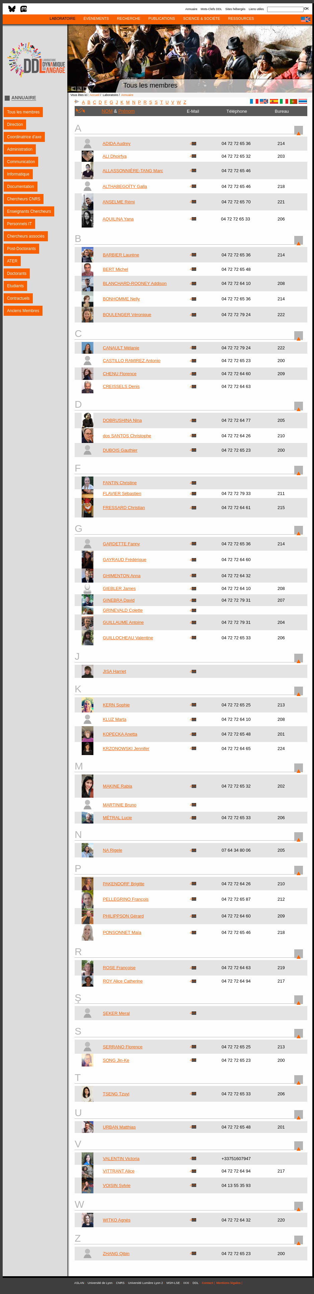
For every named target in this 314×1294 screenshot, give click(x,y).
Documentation (20, 186)
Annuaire (191, 9)
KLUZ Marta (114, 719)
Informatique (18, 174)
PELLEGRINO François (126, 899)
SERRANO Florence (122, 1046)
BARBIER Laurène (121, 254)
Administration (19, 149)
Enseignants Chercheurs (29, 211)
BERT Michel (115, 269)
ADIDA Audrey (117, 143)
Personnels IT (19, 223)
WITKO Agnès (116, 1220)
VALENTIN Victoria (121, 1158)
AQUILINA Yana (118, 218)
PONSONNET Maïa (122, 932)
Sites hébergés (235, 9)
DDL (195, 1283)
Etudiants (15, 286)
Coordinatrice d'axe (24, 137)
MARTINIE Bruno (119, 804)
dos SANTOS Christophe (127, 435)
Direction (15, 124)
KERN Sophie (116, 704)
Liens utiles (256, 9)
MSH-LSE (173, 1283)
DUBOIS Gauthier (120, 450)
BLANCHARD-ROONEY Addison (135, 283)
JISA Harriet (114, 671)
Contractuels (18, 298)
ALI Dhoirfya (115, 156)
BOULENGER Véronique (127, 314)
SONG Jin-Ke (116, 1060)
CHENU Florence (119, 373)
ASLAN (79, 1283)
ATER (12, 261)
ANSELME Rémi (119, 201)
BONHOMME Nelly (121, 298)
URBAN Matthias (119, 1127)
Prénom (127, 111)
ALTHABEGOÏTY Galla (125, 186)
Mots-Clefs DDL (211, 9)
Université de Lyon (100, 1283)
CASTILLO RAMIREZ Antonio (131, 360)
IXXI (186, 1283)
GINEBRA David (119, 600)
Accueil (94, 95)
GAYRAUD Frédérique (124, 559)
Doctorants (16, 273)
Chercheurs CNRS (23, 199)
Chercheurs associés (26, 236)
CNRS (120, 1283)
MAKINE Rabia (117, 786)
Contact (207, 1283)
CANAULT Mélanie (121, 347)
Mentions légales (228, 1283)
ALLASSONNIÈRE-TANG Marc (133, 170)
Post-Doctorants (21, 248)
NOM (107, 111)
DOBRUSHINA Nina (122, 420)
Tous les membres (23, 112)
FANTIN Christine (120, 482)
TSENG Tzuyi (116, 1093)
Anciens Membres (23, 310)
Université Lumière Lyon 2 (145, 1283)
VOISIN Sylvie (116, 1185)
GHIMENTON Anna (121, 575)
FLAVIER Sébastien (122, 493)
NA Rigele (112, 850)
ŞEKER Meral (116, 1013)
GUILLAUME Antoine (123, 622)
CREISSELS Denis (121, 386)
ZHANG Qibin (116, 1253)
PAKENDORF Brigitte (123, 883)
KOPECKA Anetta (120, 734)
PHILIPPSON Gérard (123, 915)
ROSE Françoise (119, 967)
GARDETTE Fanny (121, 543)
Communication (21, 161)
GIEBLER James (119, 588)
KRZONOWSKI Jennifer (126, 748)
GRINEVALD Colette (123, 610)
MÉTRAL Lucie (117, 817)
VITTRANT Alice (118, 1171)
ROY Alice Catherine (123, 981)
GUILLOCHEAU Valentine (128, 637)
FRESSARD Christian (124, 507)
